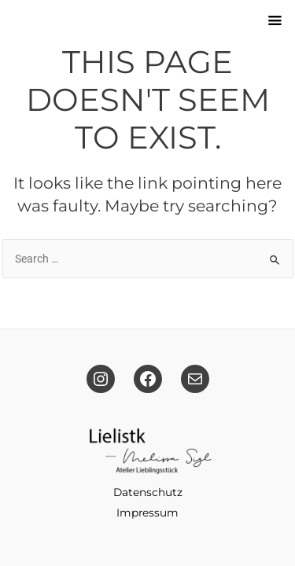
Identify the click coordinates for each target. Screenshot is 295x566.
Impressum (147, 512)
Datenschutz (148, 492)
